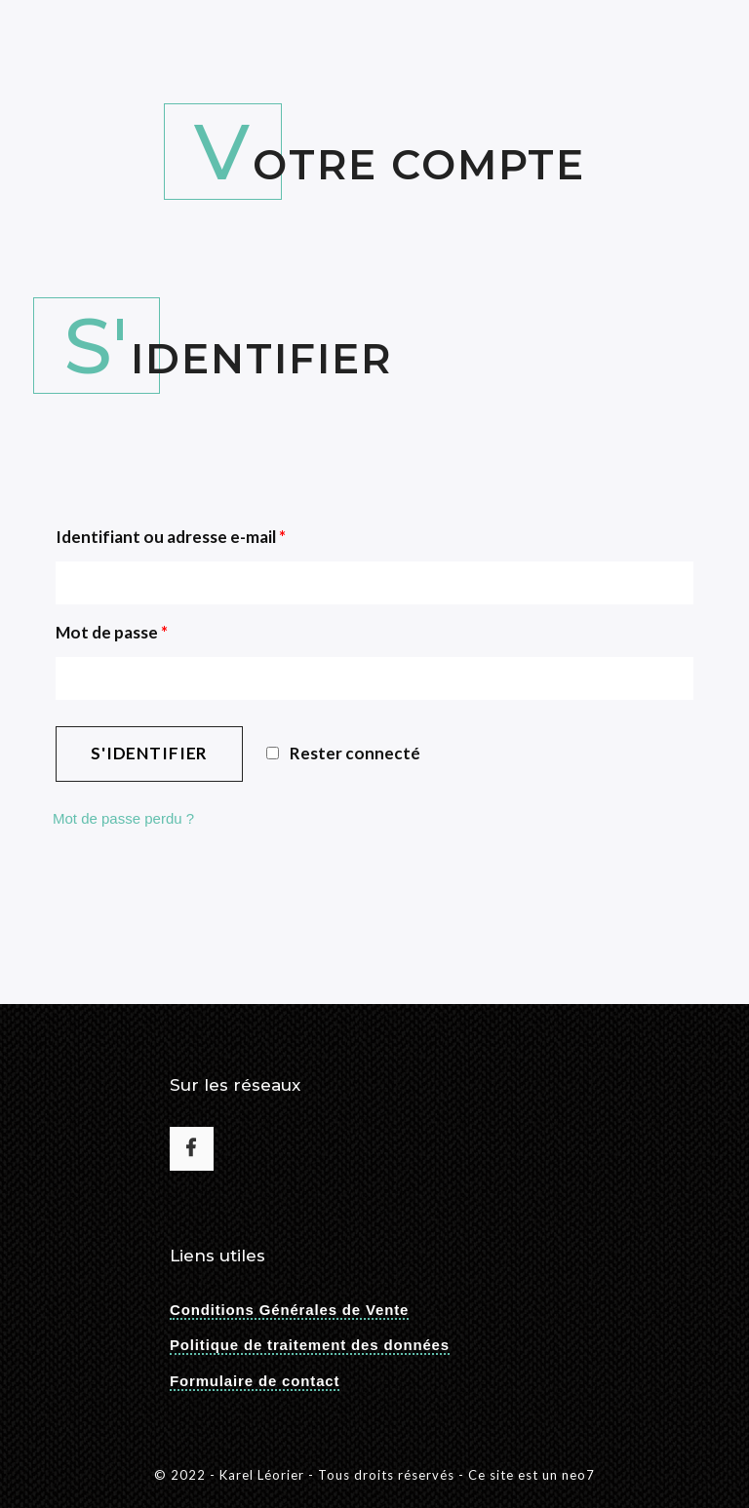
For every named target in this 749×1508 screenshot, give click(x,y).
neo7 (578, 1475)
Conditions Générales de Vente (289, 1309)
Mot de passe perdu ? (123, 818)
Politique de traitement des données (310, 1344)
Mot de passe (112, 632)
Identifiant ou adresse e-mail (171, 536)
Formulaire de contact (254, 1381)
